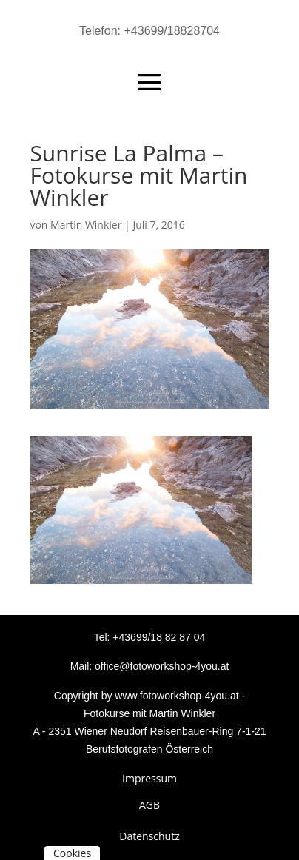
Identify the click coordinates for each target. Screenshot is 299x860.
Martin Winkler (85, 225)
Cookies (72, 853)
